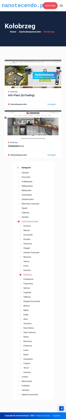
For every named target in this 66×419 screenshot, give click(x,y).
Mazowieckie (27, 381)
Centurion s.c (16, 146)
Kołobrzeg (27, 275)
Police (25, 266)
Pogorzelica (28, 284)
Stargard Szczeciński (31, 301)
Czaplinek (27, 292)
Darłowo (26, 288)
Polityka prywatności (43, 416)
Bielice (26, 337)
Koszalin (26, 239)
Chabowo (27, 297)
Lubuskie (25, 173)
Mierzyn (26, 230)
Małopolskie (26, 190)
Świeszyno (27, 244)
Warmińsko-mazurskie (30, 204)
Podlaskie (26, 386)
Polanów (26, 363)
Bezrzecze (27, 341)
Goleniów (27, 270)
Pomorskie (26, 177)
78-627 (26, 368)
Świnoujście (28, 359)
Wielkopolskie (27, 186)
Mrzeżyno (27, 257)
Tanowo (26, 261)
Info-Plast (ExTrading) (21, 95)
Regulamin (56, 416)
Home (13, 31)
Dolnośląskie (27, 195)
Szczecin (27, 226)
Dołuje (25, 315)
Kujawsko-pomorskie (30, 394)
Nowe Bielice (28, 328)
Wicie (25, 319)
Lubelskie (25, 390)
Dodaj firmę (50, 5)
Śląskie (25, 208)
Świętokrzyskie (28, 199)
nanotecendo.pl (24, 5)
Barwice (26, 306)
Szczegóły (52, 104)
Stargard (26, 248)
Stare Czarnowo (29, 332)
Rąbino (26, 310)
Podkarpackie (27, 181)
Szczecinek (28, 235)
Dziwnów (27, 372)
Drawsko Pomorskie (31, 252)
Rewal (25, 355)
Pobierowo (27, 346)
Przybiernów (28, 279)
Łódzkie (25, 377)
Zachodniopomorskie (30, 31)
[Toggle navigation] (61, 5)
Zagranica (25, 213)
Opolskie (25, 217)
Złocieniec (27, 323)
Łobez (25, 350)
